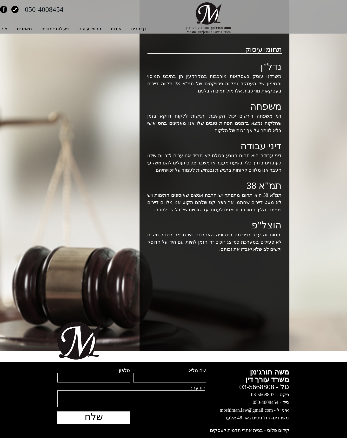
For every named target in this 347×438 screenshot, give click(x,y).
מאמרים (82, 28)
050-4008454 (102, 9)
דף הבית (197, 28)
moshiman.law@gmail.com (246, 410)
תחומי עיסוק (147, 28)
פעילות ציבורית (113, 28)
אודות (174, 28)
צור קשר (57, 28)
